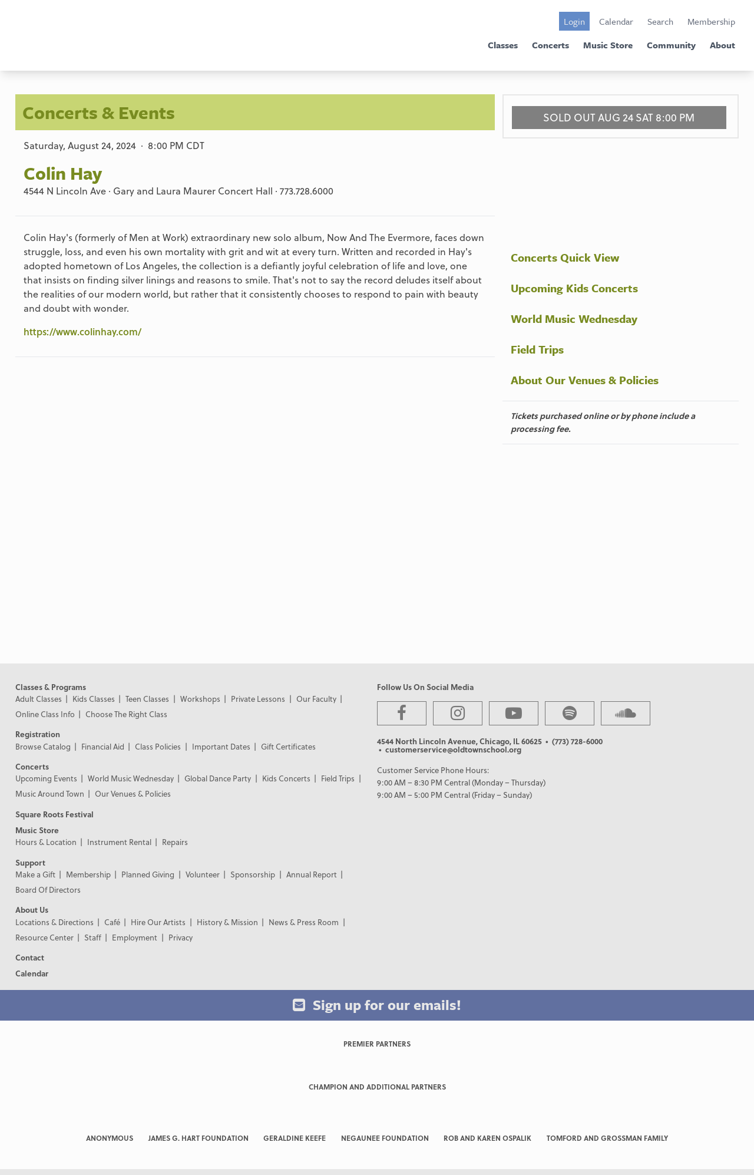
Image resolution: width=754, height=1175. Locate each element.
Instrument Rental (119, 841)
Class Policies (158, 746)
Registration (37, 734)
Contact (29, 957)
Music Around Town (49, 793)
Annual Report (311, 874)
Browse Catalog (43, 746)
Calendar (616, 21)
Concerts (550, 44)
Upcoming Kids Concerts (574, 288)
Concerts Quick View (565, 257)
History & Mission (227, 922)
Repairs (175, 841)
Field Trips (537, 349)
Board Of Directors (48, 889)
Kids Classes (93, 698)
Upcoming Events (46, 778)
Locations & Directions (54, 922)
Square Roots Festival (54, 814)
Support (30, 862)
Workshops (200, 698)
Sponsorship (252, 874)
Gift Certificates (288, 746)
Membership (711, 21)
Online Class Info (45, 713)
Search (660, 21)
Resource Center (44, 937)
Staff (92, 937)
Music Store (608, 44)
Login (574, 21)
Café (112, 922)
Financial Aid (102, 746)
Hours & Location (46, 841)
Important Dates (221, 746)
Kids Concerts (286, 778)
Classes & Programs (50, 686)
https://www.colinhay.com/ (82, 331)
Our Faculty (316, 698)
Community (671, 44)
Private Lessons (258, 698)
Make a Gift (35, 874)
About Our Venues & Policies (585, 380)
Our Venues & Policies (133, 793)
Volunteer (203, 874)
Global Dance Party (217, 778)
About (722, 44)
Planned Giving (147, 874)
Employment (134, 937)
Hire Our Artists (158, 922)
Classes (503, 44)
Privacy (180, 937)
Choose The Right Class (126, 713)
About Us (31, 909)
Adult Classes (38, 698)
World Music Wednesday (574, 318)
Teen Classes (147, 698)
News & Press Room (304, 922)
